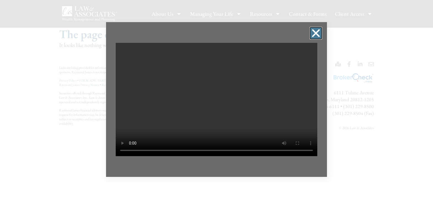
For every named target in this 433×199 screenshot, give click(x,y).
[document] (216, 99)
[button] (315, 33)
